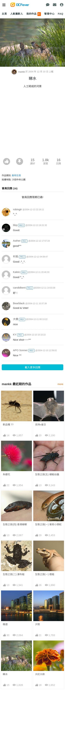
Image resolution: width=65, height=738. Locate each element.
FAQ (60, 13)
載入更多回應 (32, 367)
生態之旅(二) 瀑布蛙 (13, 574)
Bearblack (19, 303)
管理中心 (49, 13)
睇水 (5, 674)
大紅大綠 (40, 674)
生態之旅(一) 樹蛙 (44, 574)
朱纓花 (6, 474)
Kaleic (16, 271)
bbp (15, 225)
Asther (16, 240)
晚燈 (5, 624)
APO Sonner (20, 350)
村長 (15, 256)
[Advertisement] (32, 124)
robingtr (17, 209)
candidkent (19, 287)
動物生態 (16, 175)
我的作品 (33, 14)
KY (14, 334)
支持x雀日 (40, 424)
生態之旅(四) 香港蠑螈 (15, 524)
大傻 (15, 319)
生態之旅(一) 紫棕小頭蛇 (48, 524)
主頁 (4, 13)
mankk (19, 71)
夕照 (37, 624)
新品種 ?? (8, 424)
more (60, 384)
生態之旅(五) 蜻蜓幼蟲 (47, 474)
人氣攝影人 (16, 13)
